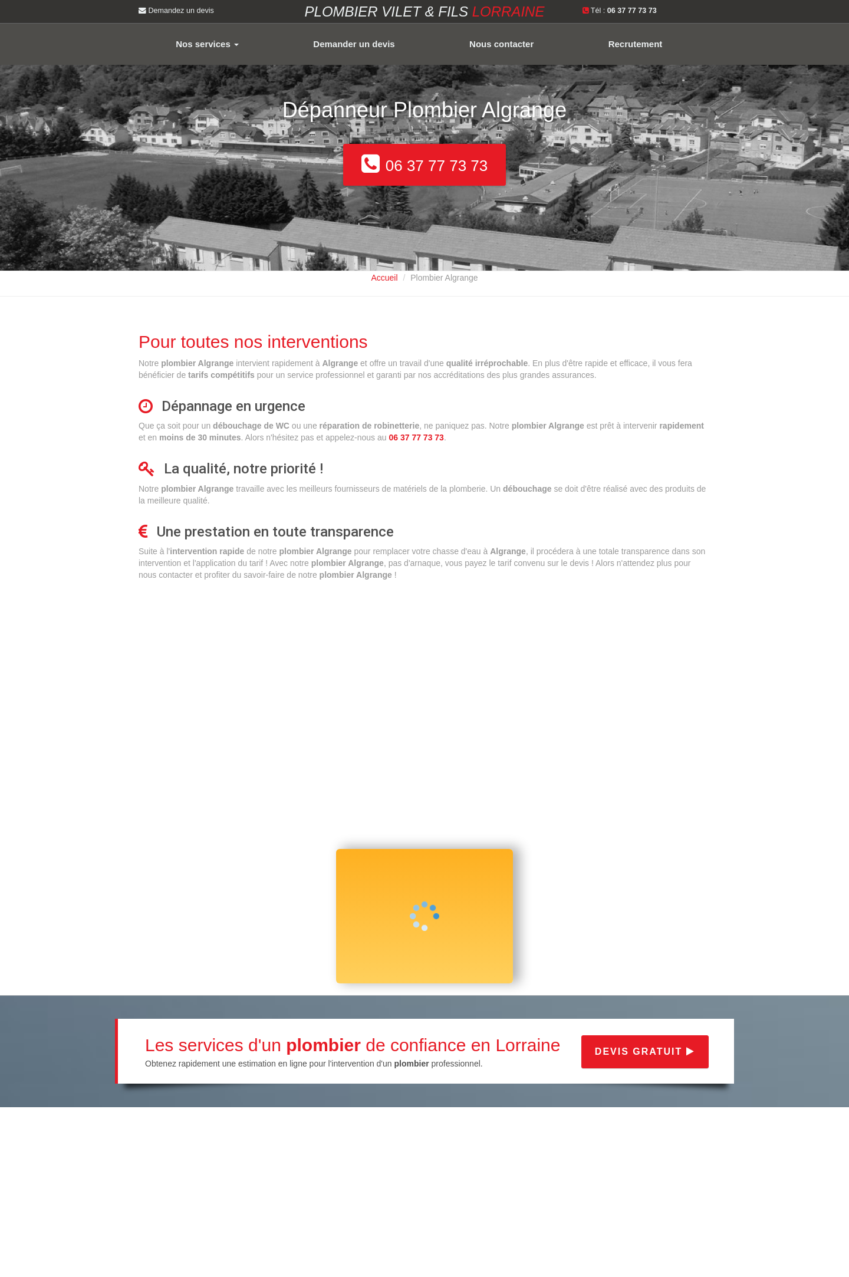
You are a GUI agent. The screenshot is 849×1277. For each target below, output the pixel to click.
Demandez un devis (176, 10)
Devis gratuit (645, 1051)
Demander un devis (353, 44)
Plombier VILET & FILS (425, 11)
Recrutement (635, 44)
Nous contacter (501, 44)
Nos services (207, 44)
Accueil (384, 277)
